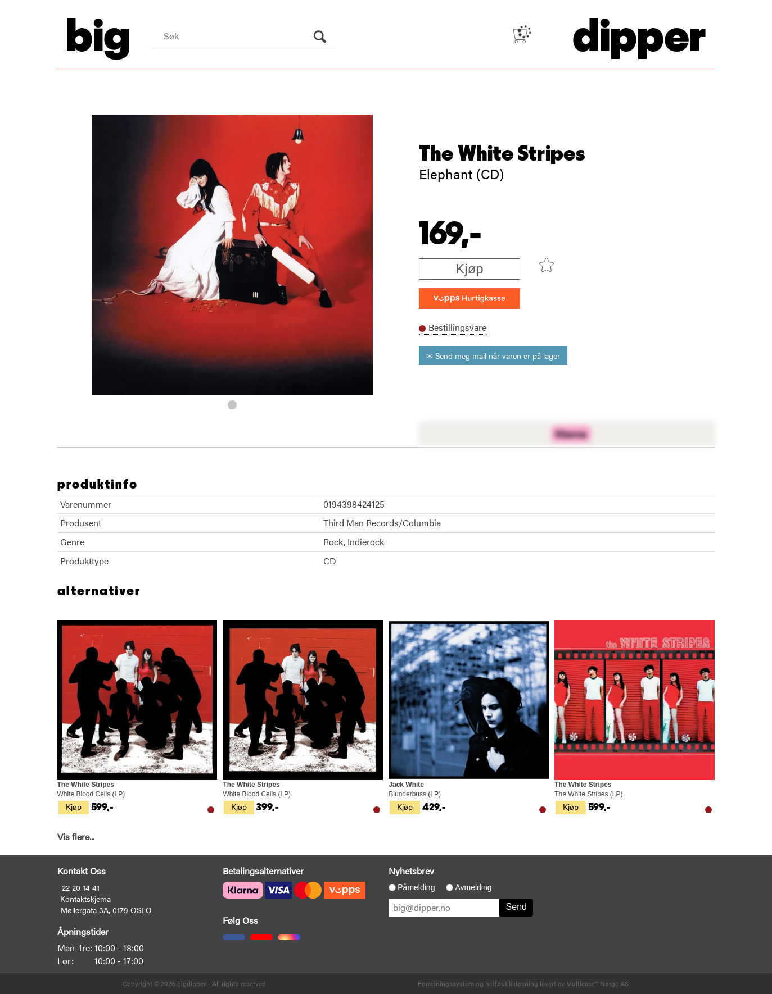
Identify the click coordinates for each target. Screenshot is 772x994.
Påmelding (416, 887)
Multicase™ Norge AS (597, 983)
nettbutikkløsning (511, 983)
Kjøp (469, 268)
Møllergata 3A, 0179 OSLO (106, 909)
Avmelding (473, 887)
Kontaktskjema (85, 898)
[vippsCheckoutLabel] (469, 298)
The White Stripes (502, 154)
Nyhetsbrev (411, 870)
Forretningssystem (446, 983)
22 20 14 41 (81, 887)
